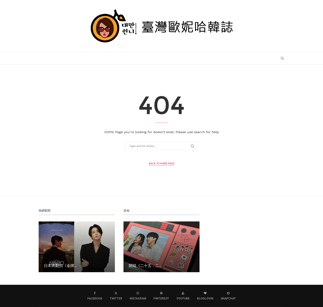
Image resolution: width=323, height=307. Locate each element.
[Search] (282, 58)
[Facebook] (94, 295)
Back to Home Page (161, 163)
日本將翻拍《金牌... (60, 265)
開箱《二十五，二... (145, 265)
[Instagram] (138, 295)
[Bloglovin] (205, 295)
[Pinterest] (161, 295)
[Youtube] (183, 295)
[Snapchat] (228, 295)
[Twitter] (116, 295)
